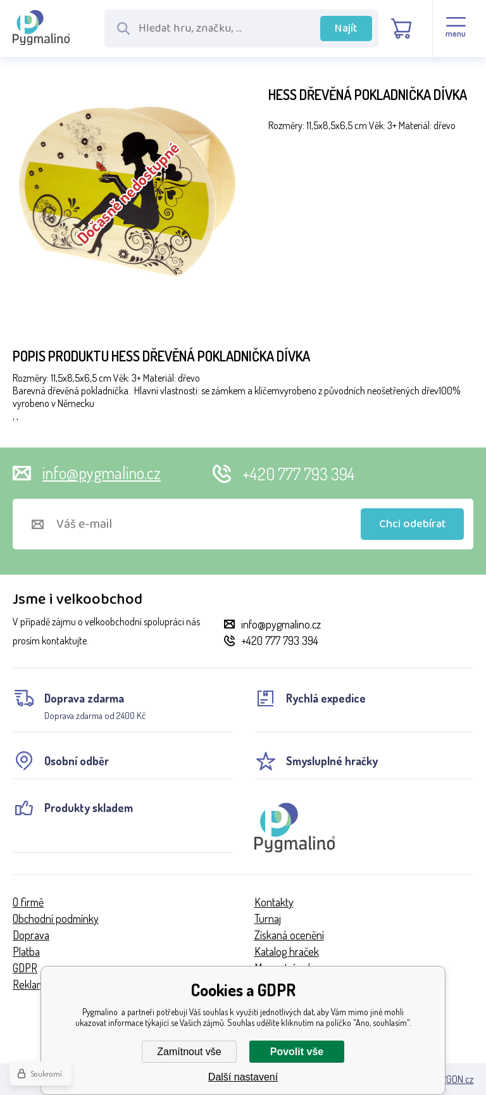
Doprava (31, 935)
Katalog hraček (286, 951)
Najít (346, 28)
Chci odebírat (412, 524)
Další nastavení (243, 1077)
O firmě (28, 902)
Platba (26, 951)
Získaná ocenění (289, 935)
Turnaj (267, 918)
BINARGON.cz (447, 1079)
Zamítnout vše (189, 1051)
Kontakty (274, 902)
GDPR (25, 968)
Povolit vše (296, 1051)
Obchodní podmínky (56, 918)
